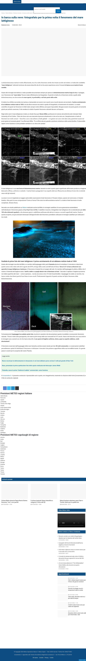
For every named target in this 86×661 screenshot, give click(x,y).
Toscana (2, 411)
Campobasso (4, 447)
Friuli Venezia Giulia (5, 407)
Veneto (2, 405)
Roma (2, 466)
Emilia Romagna (4, 409)
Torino (2, 468)
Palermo (2, 460)
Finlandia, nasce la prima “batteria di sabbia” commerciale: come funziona (25, 370)
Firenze (2, 450)
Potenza (2, 464)
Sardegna (3, 432)
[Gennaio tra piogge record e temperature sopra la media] (63, 589)
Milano (2, 456)
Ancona (2, 437)
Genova (2, 452)
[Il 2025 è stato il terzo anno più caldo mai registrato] (63, 605)
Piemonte (3, 397)
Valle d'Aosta (3, 396)
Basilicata (3, 426)
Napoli (2, 458)
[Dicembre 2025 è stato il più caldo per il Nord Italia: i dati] (63, 613)
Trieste (2, 472)
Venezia (2, 474)
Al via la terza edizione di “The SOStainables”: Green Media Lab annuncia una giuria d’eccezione (71, 565)
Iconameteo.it (7, 375)
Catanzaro (3, 449)
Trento (2, 470)
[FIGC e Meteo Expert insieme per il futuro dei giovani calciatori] (63, 580)
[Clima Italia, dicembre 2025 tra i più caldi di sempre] (63, 597)
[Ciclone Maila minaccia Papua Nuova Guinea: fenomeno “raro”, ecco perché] (14, 491)
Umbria (2, 415)
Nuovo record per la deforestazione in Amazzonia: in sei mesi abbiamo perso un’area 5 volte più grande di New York (37, 361)
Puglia (2, 423)
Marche (2, 413)
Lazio (1, 417)
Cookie (51, 657)
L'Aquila (2, 454)
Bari (1, 441)
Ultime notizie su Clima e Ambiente (69, 532)
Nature (25, 207)
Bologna (2, 443)
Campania (3, 425)
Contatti (41, 657)
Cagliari (2, 445)
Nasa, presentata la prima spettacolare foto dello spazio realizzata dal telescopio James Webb (31, 365)
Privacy (46, 657)
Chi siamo (35, 657)
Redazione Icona (5, 25)
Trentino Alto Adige (5, 403)
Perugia (2, 462)
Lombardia (3, 401)
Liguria (2, 399)
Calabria (2, 428)
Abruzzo (2, 419)
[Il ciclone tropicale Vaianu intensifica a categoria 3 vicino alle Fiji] (44, 491)
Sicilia (2, 430)
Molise (2, 421)
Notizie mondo (17, 13)
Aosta (2, 439)
